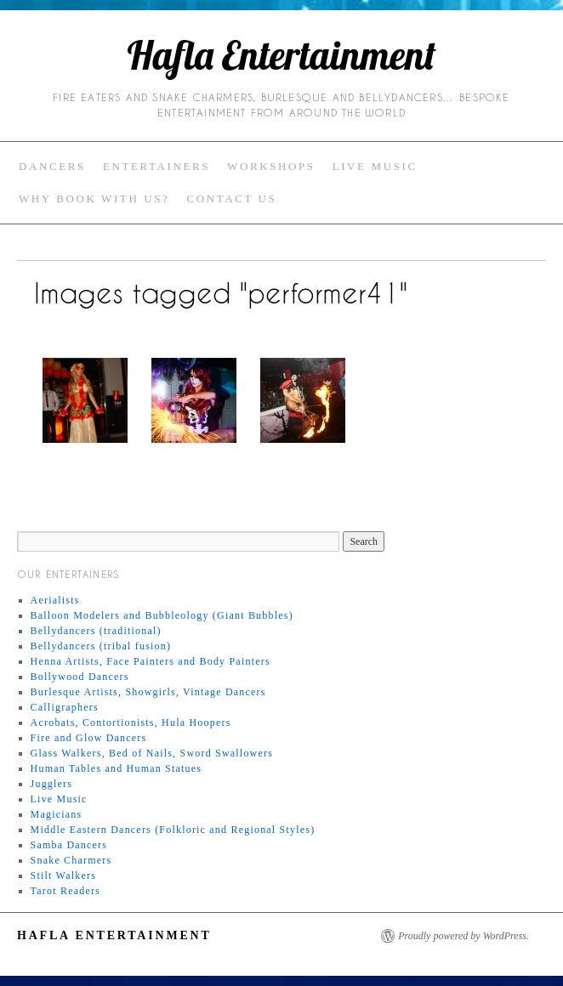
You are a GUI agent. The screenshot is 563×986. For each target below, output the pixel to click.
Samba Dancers (69, 845)
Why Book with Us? (94, 198)
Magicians (56, 814)
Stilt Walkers (63, 875)
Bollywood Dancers (80, 677)
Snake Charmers (71, 860)
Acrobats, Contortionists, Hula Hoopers (131, 722)
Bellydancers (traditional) (96, 631)
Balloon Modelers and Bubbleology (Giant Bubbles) (162, 615)
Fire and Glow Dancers (89, 738)
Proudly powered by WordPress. (463, 936)
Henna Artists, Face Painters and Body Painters (150, 661)
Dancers (52, 166)
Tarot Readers (65, 891)
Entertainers (156, 166)
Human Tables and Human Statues (116, 768)
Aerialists (55, 600)
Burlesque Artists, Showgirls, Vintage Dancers (148, 692)
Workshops (271, 166)
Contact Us (231, 198)
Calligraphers (65, 707)
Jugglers (52, 784)
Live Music (375, 166)
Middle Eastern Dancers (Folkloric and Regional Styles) (173, 830)
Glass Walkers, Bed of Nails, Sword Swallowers (152, 753)
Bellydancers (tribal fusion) (101, 646)
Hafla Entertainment (281, 55)
